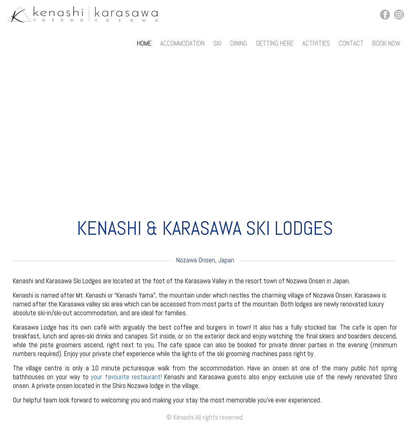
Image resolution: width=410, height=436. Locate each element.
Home (144, 43)
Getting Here (274, 43)
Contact (351, 43)
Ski (217, 43)
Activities (316, 43)
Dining (238, 43)
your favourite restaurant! (126, 376)
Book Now (386, 43)
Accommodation (182, 43)
